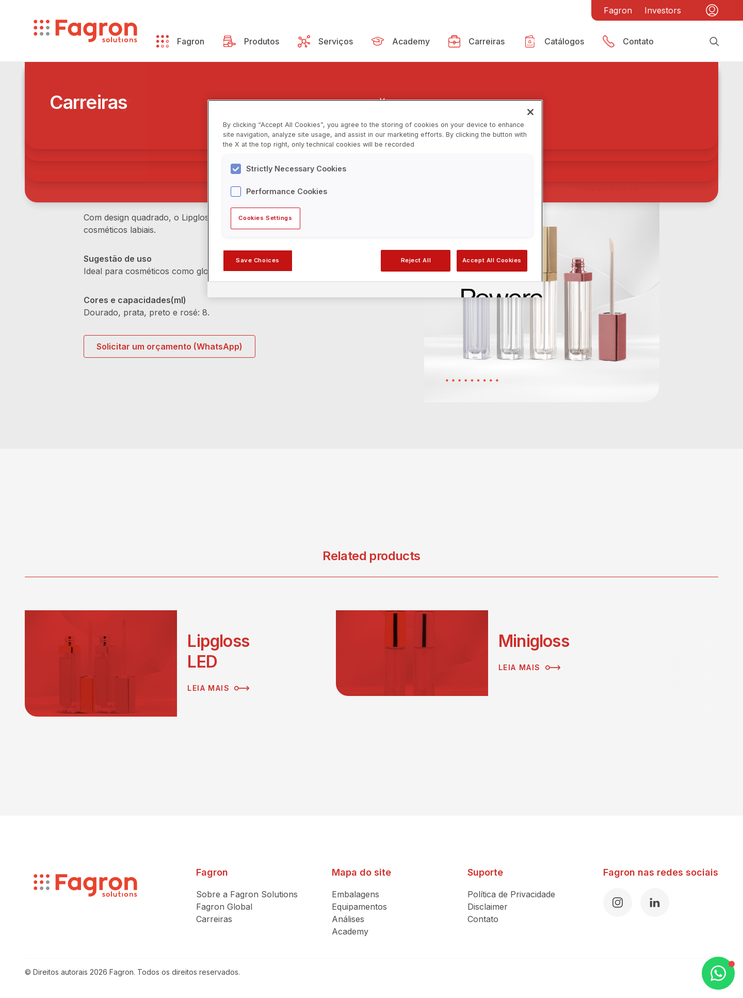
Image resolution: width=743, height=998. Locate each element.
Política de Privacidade (511, 894)
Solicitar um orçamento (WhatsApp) (169, 346)
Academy (350, 931)
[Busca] (714, 41)
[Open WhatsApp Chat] (718, 973)
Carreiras (214, 919)
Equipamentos (359, 906)
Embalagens (355, 894)
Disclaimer (487, 906)
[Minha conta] (712, 10)
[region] (375, 198)
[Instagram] (617, 902)
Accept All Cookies (492, 260)
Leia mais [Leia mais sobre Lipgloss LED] (218, 688)
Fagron (618, 10)
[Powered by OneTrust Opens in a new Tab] (498, 290)
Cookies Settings (265, 217)
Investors (662, 10)
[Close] (530, 112)
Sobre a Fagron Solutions (247, 894)
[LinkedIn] (654, 902)
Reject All (416, 260)
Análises (348, 919)
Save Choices (258, 260)
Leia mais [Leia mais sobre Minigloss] (529, 667)
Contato (482, 919)
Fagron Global (224, 906)
